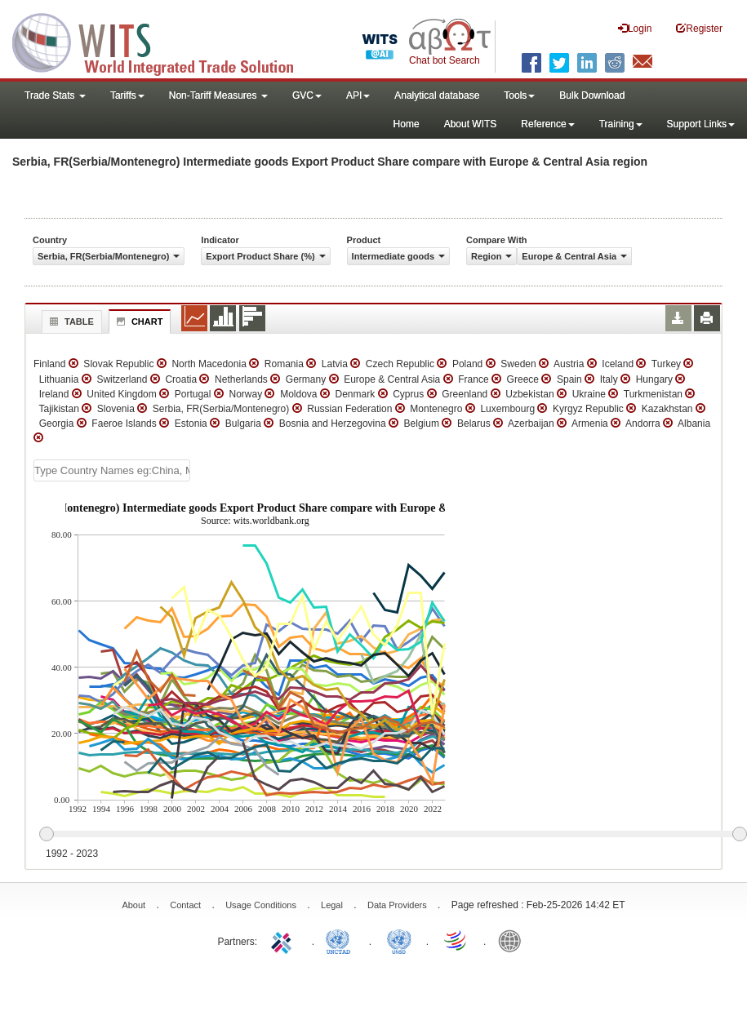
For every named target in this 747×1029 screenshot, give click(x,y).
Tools (519, 95)
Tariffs (127, 95)
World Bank (513, 940)
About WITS (470, 124)
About (133, 905)
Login (634, 28)
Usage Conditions (260, 905)
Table (70, 321)
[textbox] (111, 470)
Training (621, 124)
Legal (332, 905)
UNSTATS (399, 940)
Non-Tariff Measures (218, 95)
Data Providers (397, 905)
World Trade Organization (456, 940)
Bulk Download (592, 95)
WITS (163, 41)
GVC (307, 95)
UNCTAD (341, 940)
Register (699, 28)
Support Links (701, 124)
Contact (185, 905)
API (358, 95)
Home (407, 124)
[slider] (393, 835)
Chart (138, 321)
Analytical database (436, 95)
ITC (284, 940)
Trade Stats (55, 95)
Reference (547, 124)
